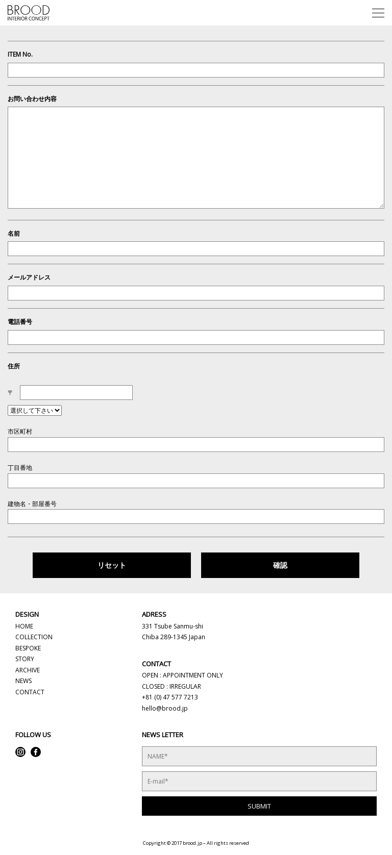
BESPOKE (28, 648)
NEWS (23, 680)
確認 (280, 565)
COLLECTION (34, 637)
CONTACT (29, 692)
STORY (24, 659)
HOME (24, 626)
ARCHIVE (27, 670)
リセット (111, 565)
